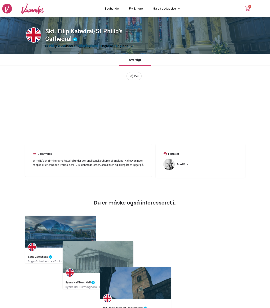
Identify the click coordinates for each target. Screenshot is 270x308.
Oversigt (135, 60)
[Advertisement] (135, 111)
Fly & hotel (136, 8)
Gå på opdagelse (166, 9)
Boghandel (112, 8)
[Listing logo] (33, 35)
